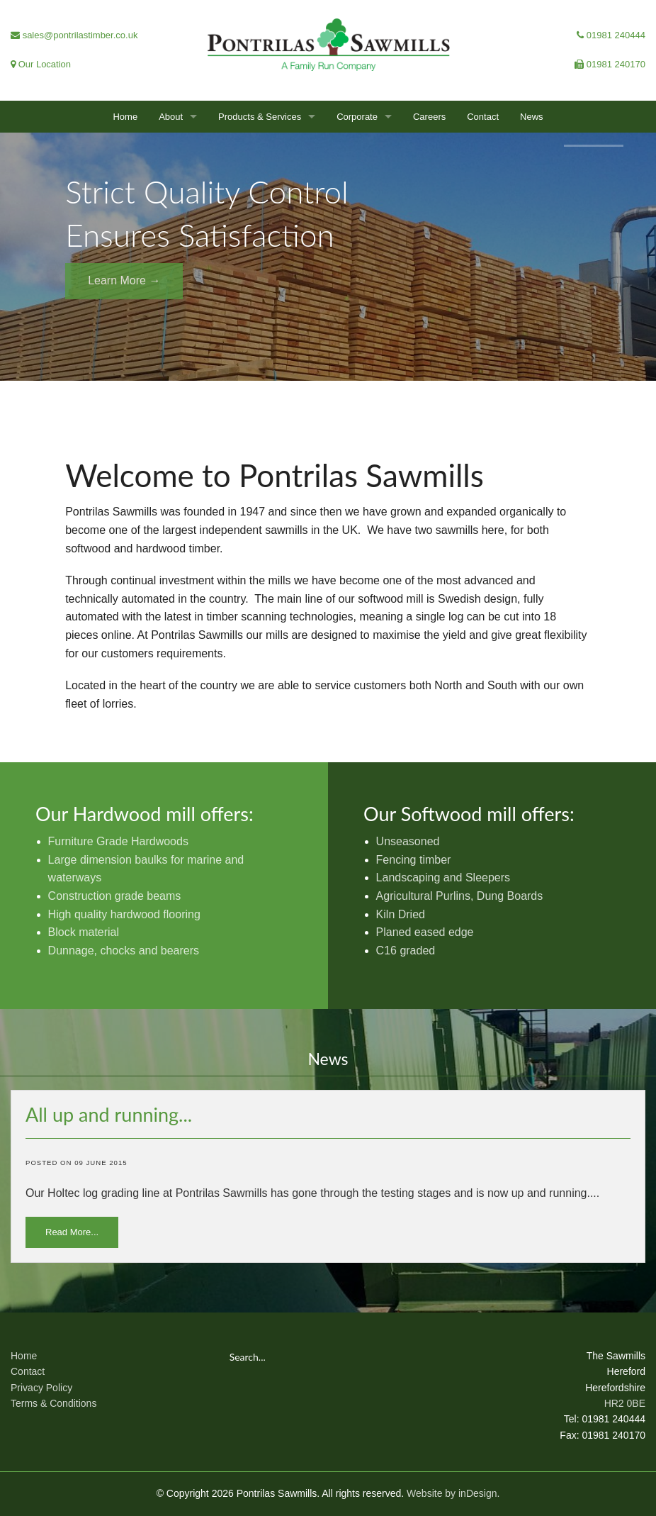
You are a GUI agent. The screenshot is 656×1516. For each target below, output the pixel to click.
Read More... (71, 1232)
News (531, 116)
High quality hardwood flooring (124, 914)
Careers (429, 116)
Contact (483, 116)
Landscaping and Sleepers (443, 877)
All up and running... (109, 1114)
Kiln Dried (400, 914)
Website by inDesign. (453, 1493)
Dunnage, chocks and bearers (123, 950)
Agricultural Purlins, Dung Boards (459, 896)
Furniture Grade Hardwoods (118, 841)
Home (125, 116)
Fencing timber (413, 860)
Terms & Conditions (53, 1403)
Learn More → (124, 280)
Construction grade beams (114, 896)
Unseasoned (408, 841)
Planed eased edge (425, 932)
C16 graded (406, 950)
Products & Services (259, 116)
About (171, 116)
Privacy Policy (41, 1387)
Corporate (357, 116)
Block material (83, 932)
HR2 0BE (624, 1403)
